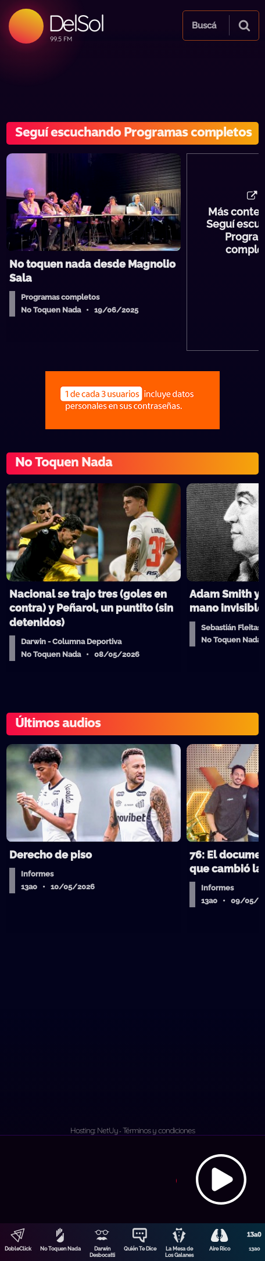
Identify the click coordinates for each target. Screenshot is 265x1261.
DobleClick (18, 1249)
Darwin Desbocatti (102, 1252)
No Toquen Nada (60, 1249)
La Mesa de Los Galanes (179, 1252)
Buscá (204, 25)
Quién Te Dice (140, 1249)
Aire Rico (219, 1249)
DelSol (75, 23)
